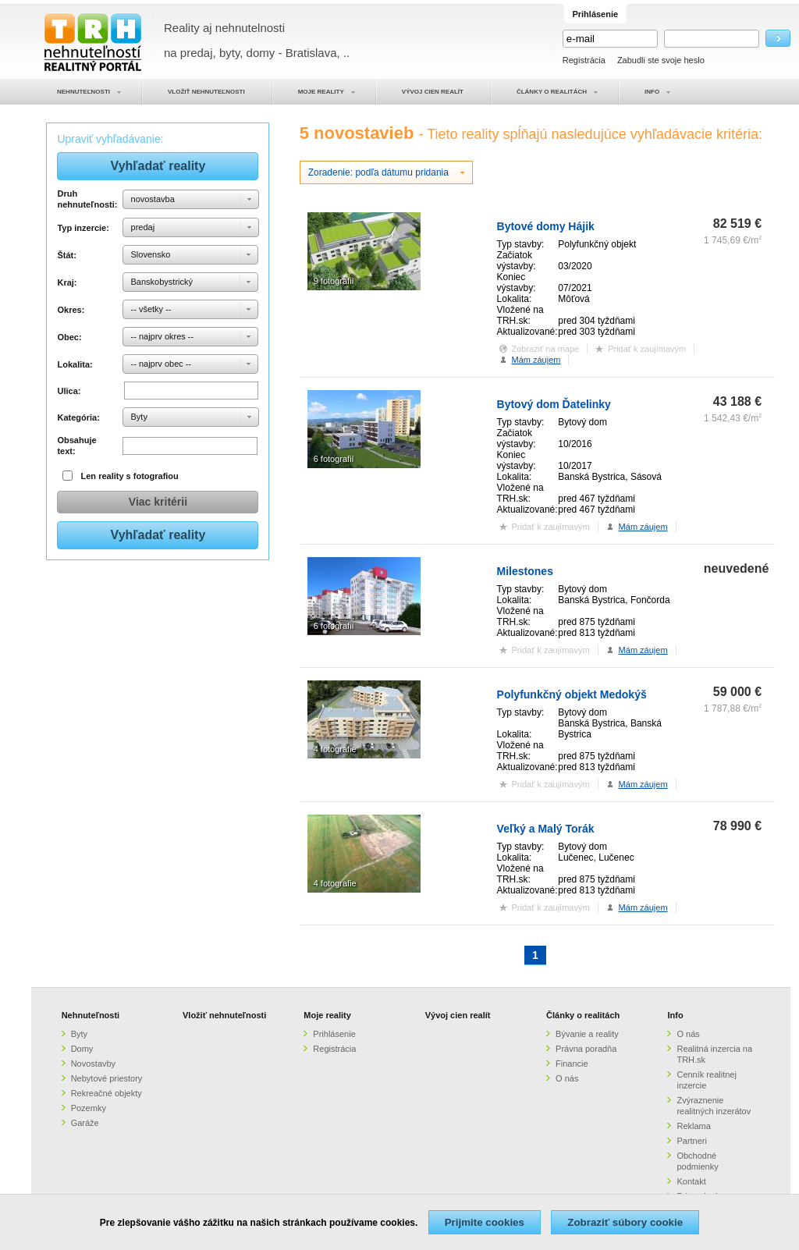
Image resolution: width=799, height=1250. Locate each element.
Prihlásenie (334, 1034)
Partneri (691, 1140)
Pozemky (88, 1108)
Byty (79, 1034)
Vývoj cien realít (458, 1015)
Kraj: (66, 282)
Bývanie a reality (587, 1034)
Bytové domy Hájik (546, 226)
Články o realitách (583, 1015)
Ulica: (68, 391)
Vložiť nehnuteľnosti (224, 1015)
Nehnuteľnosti (91, 1015)
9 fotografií (334, 281)
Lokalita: (74, 364)
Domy (82, 1048)
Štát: (66, 255)
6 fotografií (334, 458)
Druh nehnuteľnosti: (87, 199)
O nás (567, 1078)
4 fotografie (335, 749)
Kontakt (690, 1181)
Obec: (69, 337)
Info (675, 1015)
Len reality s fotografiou (130, 476)
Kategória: (78, 417)
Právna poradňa (586, 1048)
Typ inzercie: (82, 228)
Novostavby (93, 1063)
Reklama (693, 1126)
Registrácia (584, 60)
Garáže (85, 1122)
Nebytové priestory (107, 1078)
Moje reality (327, 1015)
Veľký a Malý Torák (546, 828)
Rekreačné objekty (106, 1093)
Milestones (525, 571)
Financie (572, 1063)
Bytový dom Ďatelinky (554, 404)
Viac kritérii (158, 501)
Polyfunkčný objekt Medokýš (572, 694)
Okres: (70, 309)
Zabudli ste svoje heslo (661, 60)
